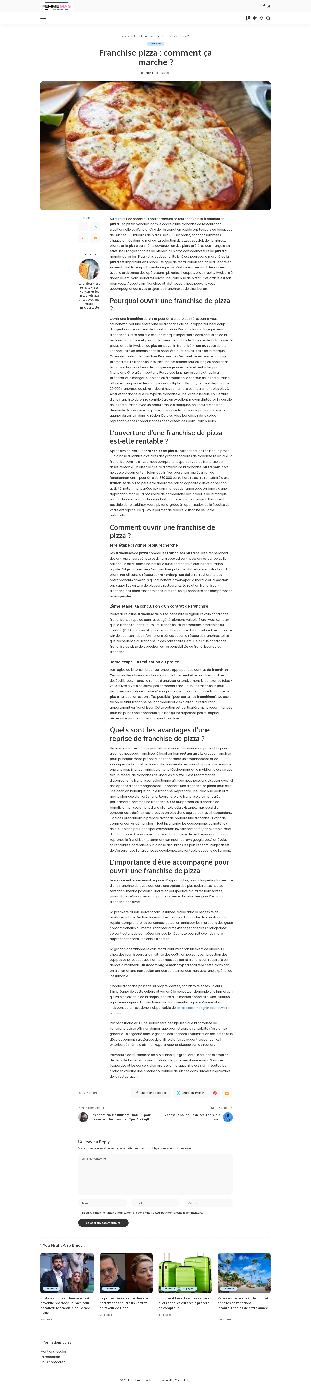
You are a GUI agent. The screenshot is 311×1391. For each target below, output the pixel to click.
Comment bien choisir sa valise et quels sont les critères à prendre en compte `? (183, 1309)
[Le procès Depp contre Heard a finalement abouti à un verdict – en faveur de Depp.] (126, 1279)
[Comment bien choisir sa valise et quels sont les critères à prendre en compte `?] (185, 1279)
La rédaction (50, 1362)
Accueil (126, 35)
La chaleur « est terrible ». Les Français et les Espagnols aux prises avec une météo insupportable (89, 295)
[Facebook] (264, 6)
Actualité (155, 43)
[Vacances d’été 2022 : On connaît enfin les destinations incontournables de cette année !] (244, 1279)
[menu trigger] (45, 18)
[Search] (268, 18)
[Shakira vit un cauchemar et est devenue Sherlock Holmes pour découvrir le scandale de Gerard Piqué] (67, 1279)
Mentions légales (53, 1357)
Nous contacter (52, 1368)
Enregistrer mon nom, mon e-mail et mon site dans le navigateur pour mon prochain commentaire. (142, 1218)
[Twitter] (269, 6)
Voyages (189, 1294)
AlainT (149, 72)
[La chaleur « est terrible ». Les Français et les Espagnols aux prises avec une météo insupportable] (89, 269)
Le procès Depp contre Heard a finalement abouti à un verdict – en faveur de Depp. (126, 1309)
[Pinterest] (83, 238)
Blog (136, 35)
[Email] (95, 238)
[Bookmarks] (248, 18)
